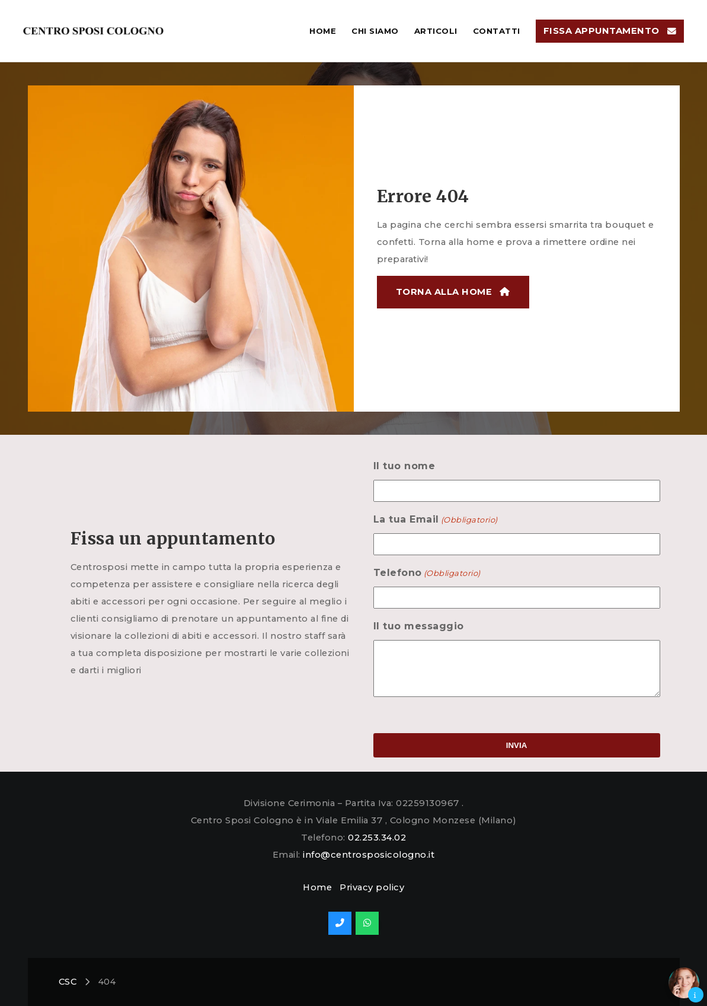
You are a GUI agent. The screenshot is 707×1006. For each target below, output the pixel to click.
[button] (683, 982)
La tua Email (421, 520)
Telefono (412, 573)
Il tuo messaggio (404, 626)
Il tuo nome (390, 466)
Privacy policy (372, 887)
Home (317, 887)
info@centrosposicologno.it (368, 854)
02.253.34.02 (377, 837)
